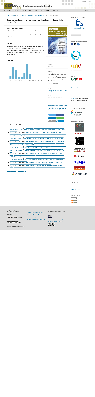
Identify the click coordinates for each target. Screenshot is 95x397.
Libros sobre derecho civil (76, 84)
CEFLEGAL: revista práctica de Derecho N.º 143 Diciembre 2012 (30, 15)
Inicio (8, 15)
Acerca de (54, 10)
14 (15, 171)
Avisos (30, 10)
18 (21, 171)
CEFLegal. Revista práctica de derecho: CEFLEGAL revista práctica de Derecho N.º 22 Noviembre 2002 (36, 163)
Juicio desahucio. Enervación (33, 146)
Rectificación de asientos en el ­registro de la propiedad (40, 162)
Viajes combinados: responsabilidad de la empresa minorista (41, 165)
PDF (51, 59)
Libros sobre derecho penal (77, 87)
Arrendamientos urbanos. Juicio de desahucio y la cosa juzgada (42, 153)
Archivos (16, 10)
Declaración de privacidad (12, 219)
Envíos (35, 10)
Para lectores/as (74, 184)
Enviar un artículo (76, 35)
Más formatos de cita (53, 83)
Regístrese (73, 98)
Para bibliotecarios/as (75, 189)
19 (23, 171)
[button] (52, 115)
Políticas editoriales (44, 10)
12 (12, 171)
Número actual (8, 10)
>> (25, 171)
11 (11, 171)
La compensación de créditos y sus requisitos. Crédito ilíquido (42, 149)
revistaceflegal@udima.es (12, 216)
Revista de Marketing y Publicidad (34, 214)
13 (14, 171)
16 (18, 171)
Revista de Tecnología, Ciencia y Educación (36, 217)
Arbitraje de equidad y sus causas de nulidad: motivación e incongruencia (45, 128)
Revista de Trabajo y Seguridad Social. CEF (36, 219)
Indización (23, 10)
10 (9, 171)
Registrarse (83, 1)
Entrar (89, 1)
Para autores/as (74, 187)
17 (20, 171)
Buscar (87, 10)
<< (7, 171)
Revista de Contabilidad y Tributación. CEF (35, 212)
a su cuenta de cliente (79, 27)
